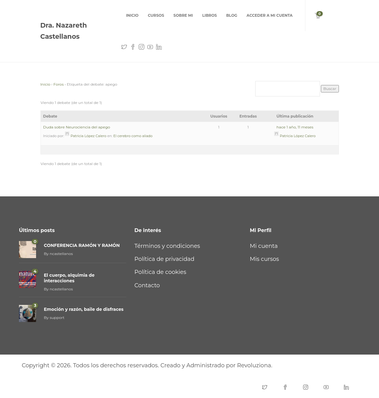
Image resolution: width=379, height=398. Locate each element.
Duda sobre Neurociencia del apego (76, 127)
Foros (58, 84)
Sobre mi (183, 15)
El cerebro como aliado (132, 136)
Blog (231, 15)
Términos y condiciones (167, 246)
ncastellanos (61, 253)
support (57, 317)
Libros (209, 15)
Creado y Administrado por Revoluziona (215, 365)
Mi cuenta (264, 246)
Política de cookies (160, 272)
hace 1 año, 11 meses (294, 127)
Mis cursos (264, 259)
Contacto (147, 285)
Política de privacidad (164, 259)
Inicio (132, 15)
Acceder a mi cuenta (270, 15)
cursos (156, 15)
